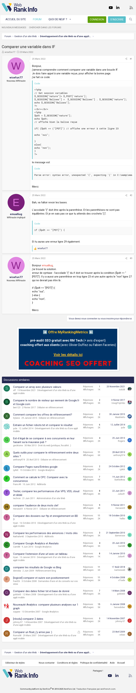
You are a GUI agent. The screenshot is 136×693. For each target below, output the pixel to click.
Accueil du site (15, 19)
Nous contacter (47, 662)
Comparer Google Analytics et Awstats (36, 543)
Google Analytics (46, 470)
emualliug (47, 265)
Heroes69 (18, 509)
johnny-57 (18, 622)
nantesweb (119, 570)
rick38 (122, 389)
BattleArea (120, 479)
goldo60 (17, 594)
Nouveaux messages (14, 27)
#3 (131, 258)
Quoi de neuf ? (58, 19)
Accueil (121, 662)
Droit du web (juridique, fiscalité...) (54, 445)
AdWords (41, 484)
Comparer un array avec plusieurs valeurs (37, 387)
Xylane (16, 418)
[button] (70, 19)
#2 (131, 195)
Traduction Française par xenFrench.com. (96, 689)
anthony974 (19, 459)
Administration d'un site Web (51, 498)
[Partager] (126, 59)
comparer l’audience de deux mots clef (35, 505)
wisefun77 (10, 52)
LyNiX (15, 470)
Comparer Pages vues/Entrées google (35, 466)
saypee (16, 611)
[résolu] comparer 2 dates (28, 618)
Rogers (121, 441)
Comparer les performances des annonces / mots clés (45, 533)
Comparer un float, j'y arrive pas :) (32, 632)
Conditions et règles (67, 662)
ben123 (16, 407)
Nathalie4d (18, 536)
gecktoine (18, 445)
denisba (17, 571)
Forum (37, 19)
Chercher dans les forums (45, 27)
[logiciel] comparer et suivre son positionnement (41, 577)
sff (14, 390)
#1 (131, 59)
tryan (15, 523)
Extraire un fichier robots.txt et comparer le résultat (42, 425)
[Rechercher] (130, 19)
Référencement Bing (46, 571)
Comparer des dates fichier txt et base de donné (41, 591)
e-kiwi (122, 635)
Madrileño (120, 417)
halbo (122, 518)
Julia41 (121, 494)
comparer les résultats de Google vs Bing (37, 567)
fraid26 (16, 581)
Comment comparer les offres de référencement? (42, 414)
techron (17, 498)
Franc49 (17, 484)
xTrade (121, 580)
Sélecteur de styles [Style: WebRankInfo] (15, 662)
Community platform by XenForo (48, 689)
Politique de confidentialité (93, 662)
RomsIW (17, 635)
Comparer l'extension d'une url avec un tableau (40, 554)
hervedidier (119, 607)
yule (15, 428)
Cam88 (16, 547)
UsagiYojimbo (118, 403)
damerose (120, 535)
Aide (112, 662)
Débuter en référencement (50, 407)
